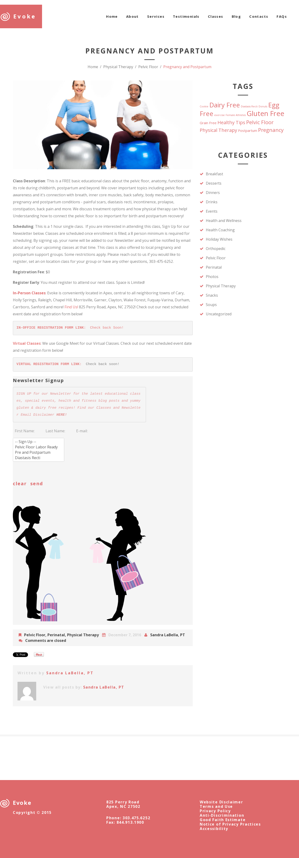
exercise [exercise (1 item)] (219, 115)
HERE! (62, 415)
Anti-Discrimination (222, 815)
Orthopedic (215, 248)
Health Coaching (220, 229)
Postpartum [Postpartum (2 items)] (247, 130)
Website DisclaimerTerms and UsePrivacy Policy (221, 806)
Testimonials (186, 16)
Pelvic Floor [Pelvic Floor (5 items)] (260, 122)
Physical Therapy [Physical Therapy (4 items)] (218, 130)
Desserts (213, 183)
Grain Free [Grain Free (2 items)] (208, 122)
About (132, 16)
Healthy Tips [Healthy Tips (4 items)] (231, 122)
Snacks (212, 295)
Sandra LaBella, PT (167, 634)
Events (211, 211)
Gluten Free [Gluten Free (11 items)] (265, 113)
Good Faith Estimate (223, 819)
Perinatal (56, 634)
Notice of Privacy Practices (230, 824)
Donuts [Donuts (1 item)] (263, 106)
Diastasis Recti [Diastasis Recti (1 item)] (249, 106)
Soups (211, 304)
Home (112, 16)
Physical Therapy (118, 66)
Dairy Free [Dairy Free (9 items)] (224, 105)
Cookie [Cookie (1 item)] (204, 106)
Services (155, 16)
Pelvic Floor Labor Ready (38, 447)
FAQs (282, 16)
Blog (236, 16)
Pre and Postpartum (38, 452)
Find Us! (71, 306)
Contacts (258, 16)
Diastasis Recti (38, 458)
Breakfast (214, 173)
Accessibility (214, 828)
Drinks (211, 201)
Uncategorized (218, 313)
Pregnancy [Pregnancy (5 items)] (271, 129)
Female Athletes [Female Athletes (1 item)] (236, 115)
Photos (212, 276)
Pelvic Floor (148, 66)
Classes (215, 16)
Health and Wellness (224, 220)
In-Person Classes (29, 292)
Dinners (213, 192)
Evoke (24, 16)
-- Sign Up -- (38, 441)
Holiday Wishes (219, 239)
